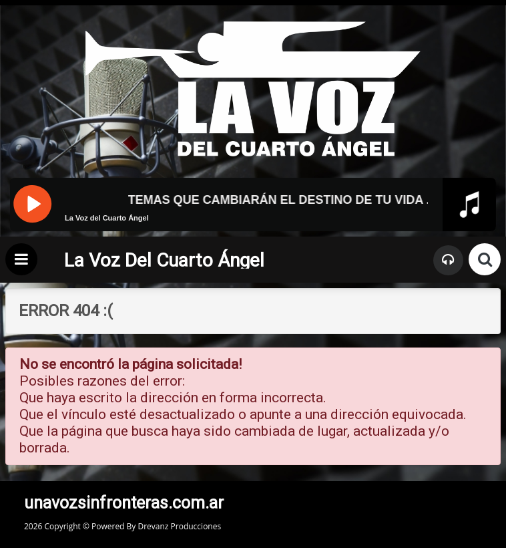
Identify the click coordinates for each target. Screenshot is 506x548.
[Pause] (31, 202)
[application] (253, 228)
